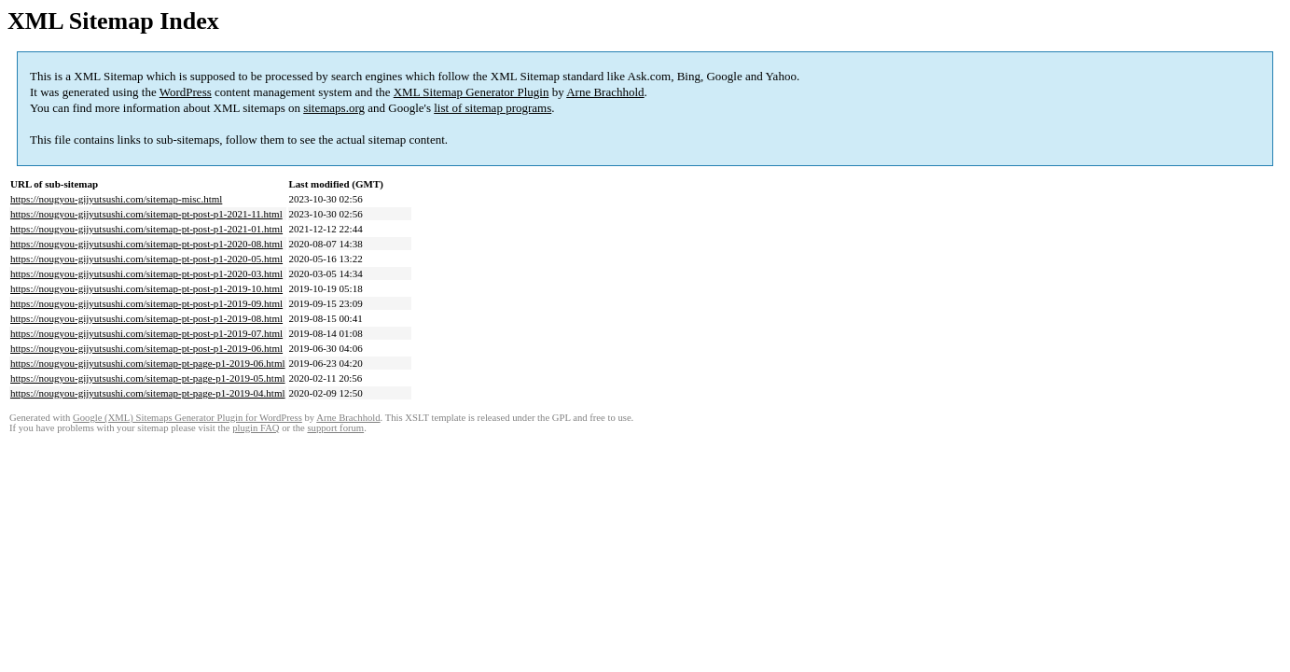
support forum (335, 428)
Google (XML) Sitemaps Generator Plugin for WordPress (187, 418)
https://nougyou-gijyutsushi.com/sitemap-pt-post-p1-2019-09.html (146, 303)
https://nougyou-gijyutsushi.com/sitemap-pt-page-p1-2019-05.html (147, 378)
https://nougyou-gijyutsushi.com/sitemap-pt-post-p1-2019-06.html (146, 348)
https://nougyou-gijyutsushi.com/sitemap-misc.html (116, 198)
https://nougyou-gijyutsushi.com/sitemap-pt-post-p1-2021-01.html (146, 228)
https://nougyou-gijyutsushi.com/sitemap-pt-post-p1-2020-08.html (146, 243)
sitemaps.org (334, 108)
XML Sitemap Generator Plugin (471, 92)
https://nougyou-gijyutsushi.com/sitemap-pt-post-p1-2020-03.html (146, 273)
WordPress (186, 92)
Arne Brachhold (605, 92)
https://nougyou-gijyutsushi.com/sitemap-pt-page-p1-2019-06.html (147, 363)
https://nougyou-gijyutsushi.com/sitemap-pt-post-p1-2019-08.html (146, 318)
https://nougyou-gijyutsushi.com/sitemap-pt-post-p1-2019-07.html (146, 333)
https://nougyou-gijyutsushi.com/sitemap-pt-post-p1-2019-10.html (146, 288)
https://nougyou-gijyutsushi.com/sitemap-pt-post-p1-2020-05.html (146, 258)
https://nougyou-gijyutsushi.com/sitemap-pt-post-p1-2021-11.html (146, 213)
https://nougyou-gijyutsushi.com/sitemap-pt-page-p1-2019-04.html (147, 393)
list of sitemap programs (492, 108)
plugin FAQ (255, 428)
